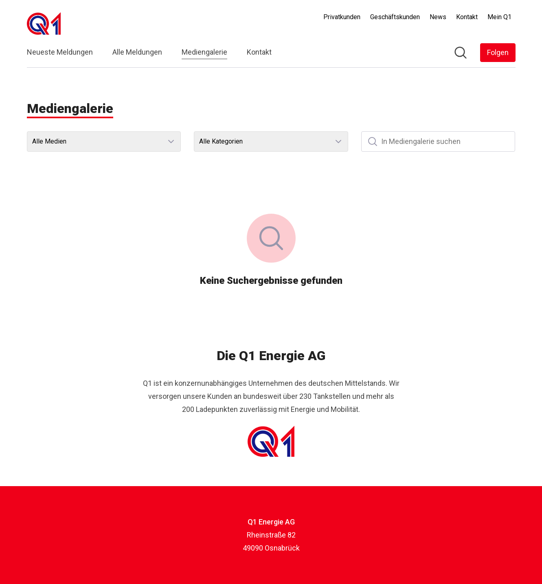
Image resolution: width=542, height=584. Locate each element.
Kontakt (259, 52)
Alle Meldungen (137, 52)
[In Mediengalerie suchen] (438, 141)
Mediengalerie (204, 51)
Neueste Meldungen (60, 52)
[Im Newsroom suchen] (460, 52)
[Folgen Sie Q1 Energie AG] (498, 52)
